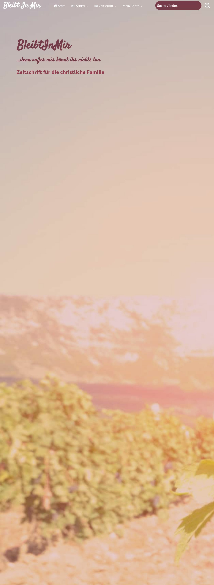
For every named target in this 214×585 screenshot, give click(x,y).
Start (59, 6)
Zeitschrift (103, 6)
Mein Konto (131, 6)
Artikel (78, 6)
